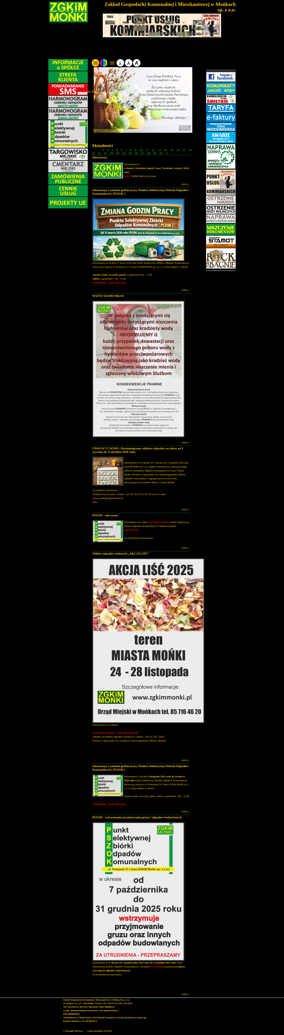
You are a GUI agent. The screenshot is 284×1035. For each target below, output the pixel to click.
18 (190, 150)
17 (184, 150)
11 (147, 150)
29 (155, 153)
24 (124, 153)
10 (141, 150)
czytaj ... (185, 184)
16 (178, 150)
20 (100, 153)
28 (149, 153)
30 (161, 153)
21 (106, 153)
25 (130, 153)
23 (118, 153)
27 (143, 153)
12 (153, 150)
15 (172, 150)
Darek (81, 1031)
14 (166, 150)
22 (112, 153)
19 (93, 153)
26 (136, 153)
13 (160, 150)
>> (167, 153)
